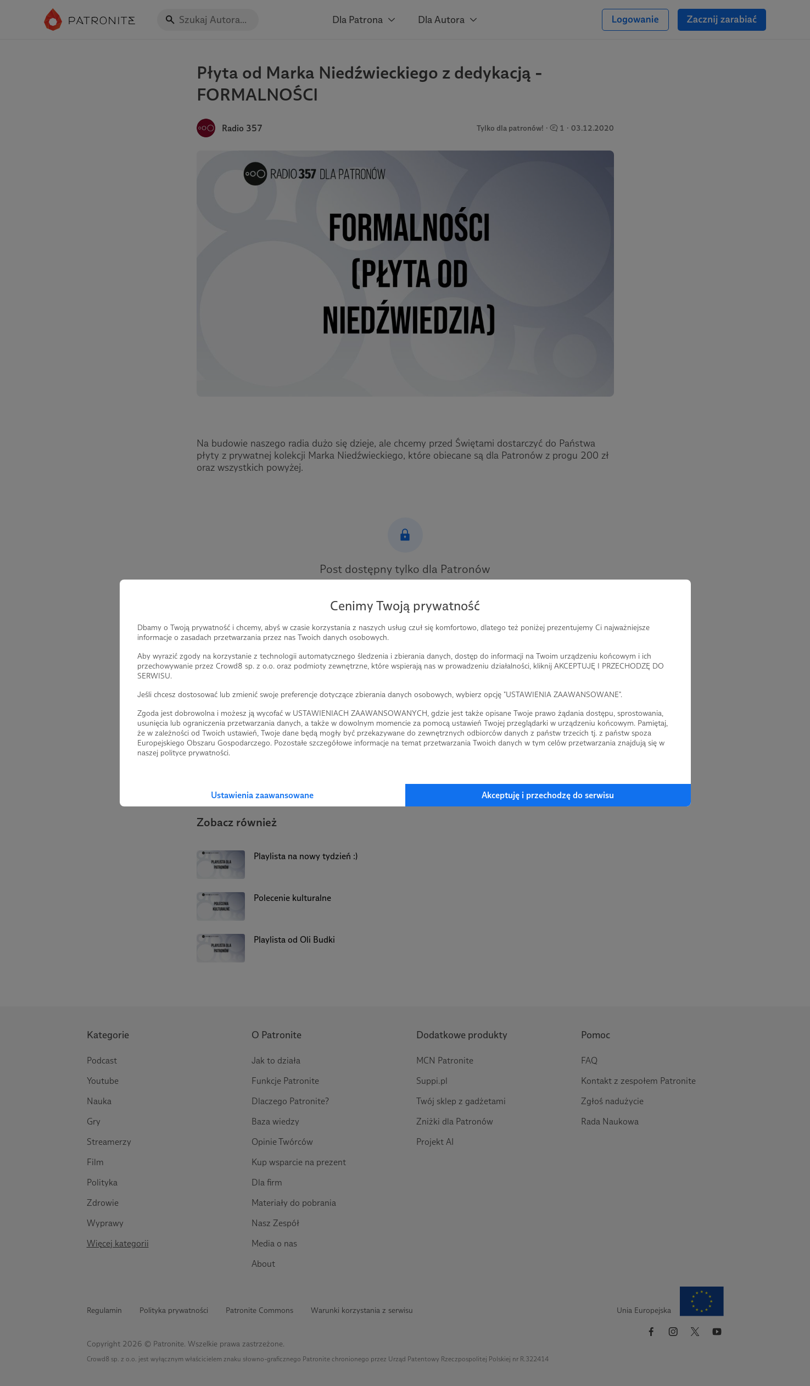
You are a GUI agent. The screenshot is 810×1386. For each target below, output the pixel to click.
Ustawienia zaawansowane (262, 795)
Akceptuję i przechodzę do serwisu (548, 795)
